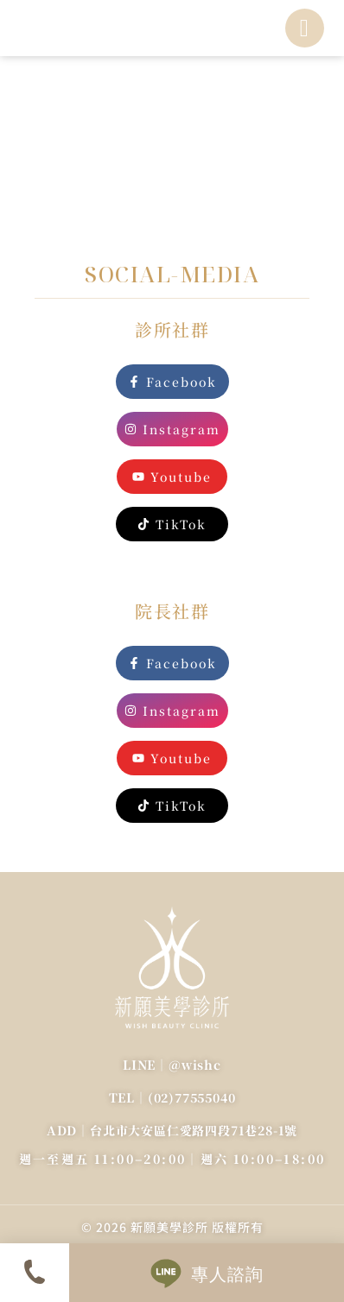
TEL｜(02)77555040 (172, 1097)
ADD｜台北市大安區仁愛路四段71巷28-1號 (172, 1130)
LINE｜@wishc (172, 1064)
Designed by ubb (172, 1236)
